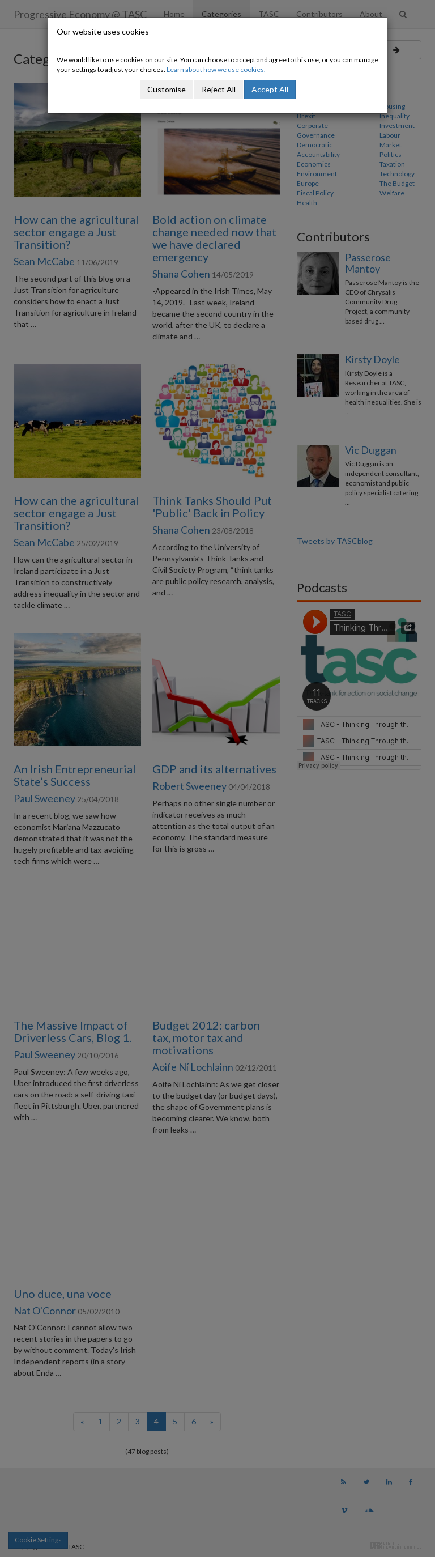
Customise (166, 89)
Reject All (219, 89)
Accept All (269, 89)
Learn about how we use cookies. (216, 69)
